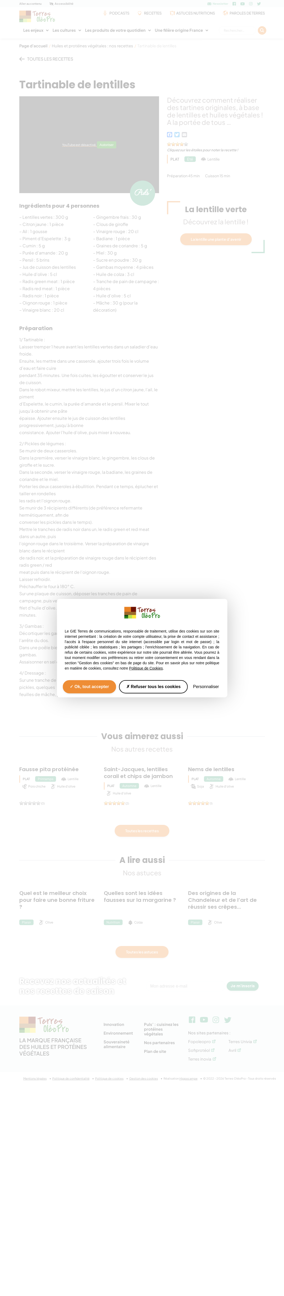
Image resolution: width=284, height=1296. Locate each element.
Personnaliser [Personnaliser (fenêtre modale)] (206, 686)
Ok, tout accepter (89, 686)
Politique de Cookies (146, 668)
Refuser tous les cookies (153, 686)
